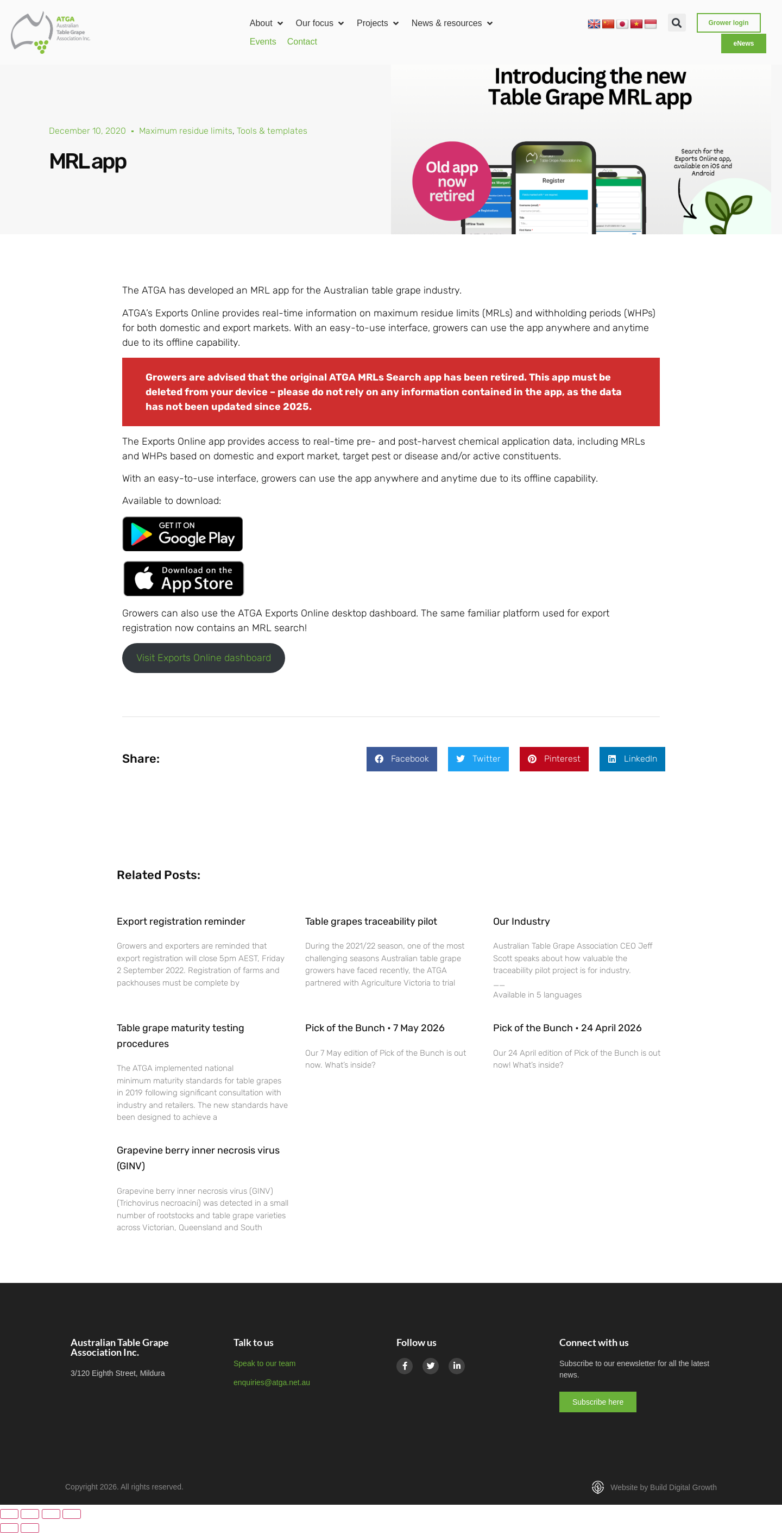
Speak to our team (264, 1363)
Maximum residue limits (185, 131)
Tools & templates (272, 131)
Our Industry (521, 921)
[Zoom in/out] (9, 1514)
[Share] (51, 1514)
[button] (267, 23)
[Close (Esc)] (71, 1514)
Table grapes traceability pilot (371, 921)
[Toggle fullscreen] (30, 1514)
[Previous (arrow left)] (9, 1528)
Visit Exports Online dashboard (203, 658)
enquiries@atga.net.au (272, 1382)
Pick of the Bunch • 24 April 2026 (567, 1028)
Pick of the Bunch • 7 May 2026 (375, 1028)
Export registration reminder (181, 921)
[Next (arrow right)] (30, 1528)
